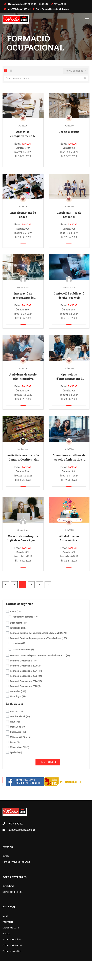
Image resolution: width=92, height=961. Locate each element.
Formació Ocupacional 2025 (25, 686)
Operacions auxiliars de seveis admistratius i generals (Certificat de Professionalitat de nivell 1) (68, 458)
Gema (15, 742)
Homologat (18, 697)
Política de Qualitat (12, 951)
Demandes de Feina (13, 892)
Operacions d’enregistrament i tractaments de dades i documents (69, 377)
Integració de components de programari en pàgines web (23, 296)
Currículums (8, 886)
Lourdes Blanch (20, 717)
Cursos (8, 847)
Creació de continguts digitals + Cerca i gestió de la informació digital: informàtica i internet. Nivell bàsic (23, 539)
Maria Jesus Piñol (20, 737)
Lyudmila (16, 753)
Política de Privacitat (12, 945)
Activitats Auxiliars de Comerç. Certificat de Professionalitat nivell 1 (23, 458)
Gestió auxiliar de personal (69, 215)
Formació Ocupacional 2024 (26, 681)
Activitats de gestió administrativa (23, 377)
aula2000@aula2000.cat (19, 9)
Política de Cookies (12, 939)
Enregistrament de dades (23, 215)
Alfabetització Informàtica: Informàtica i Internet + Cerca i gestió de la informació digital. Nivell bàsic (68, 539)
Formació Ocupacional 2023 (26, 676)
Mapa (5, 916)
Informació (8, 922)
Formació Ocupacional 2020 (25, 666)
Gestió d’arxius (69, 132)
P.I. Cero (6, 933)
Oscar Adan (23, 287)
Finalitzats (18, 628)
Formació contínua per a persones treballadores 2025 (38, 633)
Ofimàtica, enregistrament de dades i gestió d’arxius (23, 134)
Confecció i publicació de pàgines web (69, 296)
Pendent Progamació (25, 617)
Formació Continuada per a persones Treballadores (38, 638)
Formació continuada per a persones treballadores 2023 (40, 656)
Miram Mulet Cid (19, 747)
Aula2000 (23, 126)
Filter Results (48, 762)
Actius (15, 612)
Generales (18, 691)
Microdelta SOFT (11, 928)
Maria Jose (22, 449)
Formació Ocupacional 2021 (26, 671)
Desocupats (18, 623)
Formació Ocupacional (23, 661)
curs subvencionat (23, 650)
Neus (15, 722)
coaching (19, 644)
